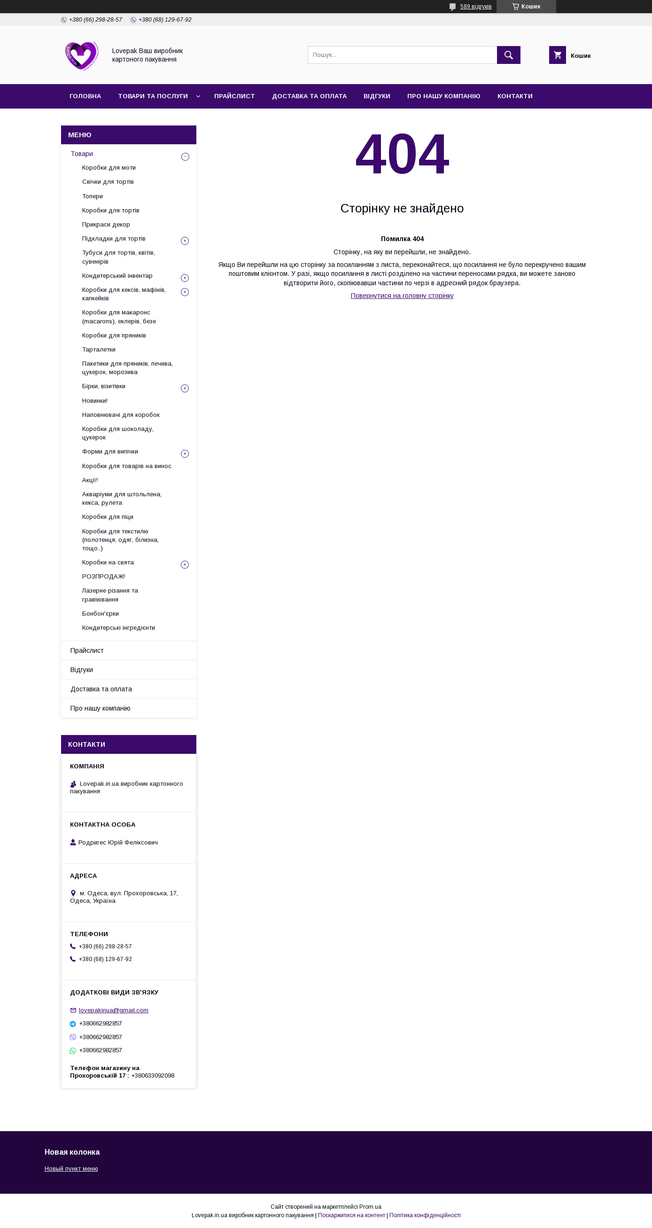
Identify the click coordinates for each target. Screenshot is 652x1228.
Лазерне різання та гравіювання (110, 594)
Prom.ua (370, 1207)
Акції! (90, 480)
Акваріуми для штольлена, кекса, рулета (122, 498)
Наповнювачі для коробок (121, 414)
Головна (85, 96)
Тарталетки (99, 349)
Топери (92, 196)
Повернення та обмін (109, 120)
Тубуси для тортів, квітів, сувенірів (118, 257)
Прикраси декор (106, 224)
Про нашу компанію (444, 96)
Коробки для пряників (114, 335)
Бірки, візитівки (103, 386)
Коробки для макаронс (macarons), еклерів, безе (119, 316)
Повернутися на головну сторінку (402, 295)
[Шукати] (508, 55)
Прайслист (234, 96)
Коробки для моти (109, 167)
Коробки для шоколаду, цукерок (118, 433)
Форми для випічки (110, 451)
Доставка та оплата (309, 96)
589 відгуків (476, 6)
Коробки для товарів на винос (126, 465)
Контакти (515, 96)
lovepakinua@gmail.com (113, 1010)
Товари (81, 153)
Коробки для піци (107, 516)
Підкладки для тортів (114, 238)
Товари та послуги (153, 96)
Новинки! (95, 400)
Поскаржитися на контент (351, 1215)
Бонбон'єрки (100, 613)
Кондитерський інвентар (117, 275)
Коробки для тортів (111, 210)
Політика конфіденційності (425, 1215)
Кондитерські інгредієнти (118, 627)
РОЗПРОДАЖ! (103, 576)
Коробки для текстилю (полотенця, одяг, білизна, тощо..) (120, 540)
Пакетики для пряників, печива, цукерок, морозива (127, 367)
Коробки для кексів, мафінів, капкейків (124, 294)
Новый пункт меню (71, 1168)
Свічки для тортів (108, 181)
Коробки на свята (108, 562)
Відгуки (377, 96)
